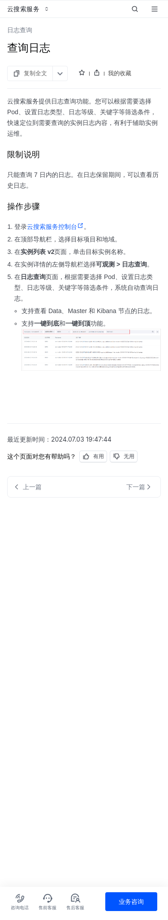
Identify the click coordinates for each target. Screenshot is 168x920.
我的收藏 (119, 73)
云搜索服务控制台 (55, 226)
